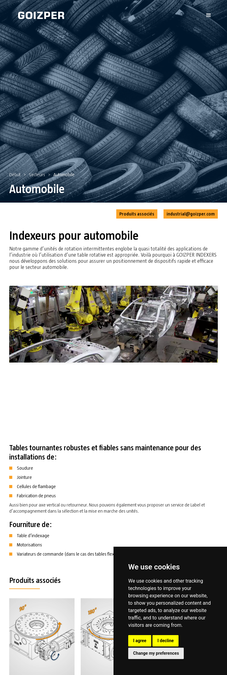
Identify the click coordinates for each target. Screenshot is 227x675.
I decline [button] (165, 640)
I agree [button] (139, 640)
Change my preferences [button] (156, 653)
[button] (208, 15)
